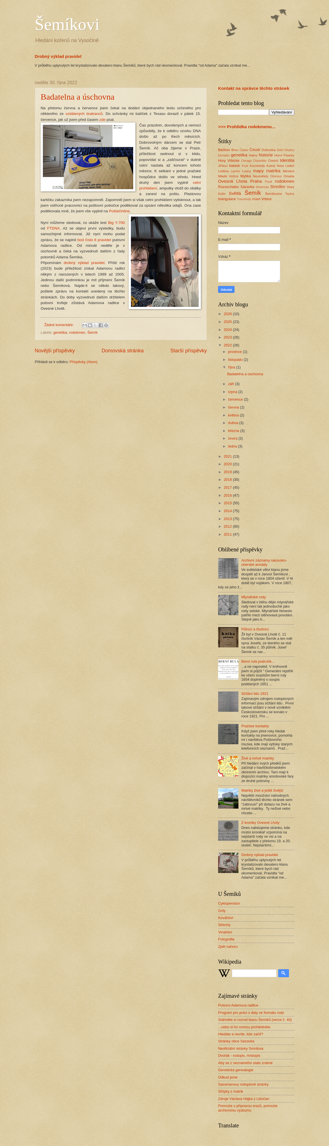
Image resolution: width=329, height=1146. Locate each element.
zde (102, 119)
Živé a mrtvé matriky (257, 758)
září (231, 384)
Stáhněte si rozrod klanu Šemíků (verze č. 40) (255, 1020)
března (234, 431)
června (234, 407)
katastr (234, 165)
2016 (228, 495)
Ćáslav (244, 150)
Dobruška (269, 150)
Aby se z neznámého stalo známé (245, 1063)
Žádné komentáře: (59, 325)
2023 (228, 337)
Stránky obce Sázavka (236, 1041)
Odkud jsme (228, 1077)
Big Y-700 (116, 223)
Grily (221, 911)
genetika (60, 332)
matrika (273, 170)
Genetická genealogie (235, 1070)
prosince (235, 352)
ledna (233, 446)
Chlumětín (259, 160)
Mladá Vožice (228, 176)
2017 (228, 487)
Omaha (289, 176)
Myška (245, 176)
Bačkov (224, 150)
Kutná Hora (275, 165)
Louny (246, 171)
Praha (256, 181)
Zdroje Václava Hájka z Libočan (243, 1099)
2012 (228, 526)
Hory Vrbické (229, 160)
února (233, 438)
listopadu (236, 359)
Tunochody (244, 199)
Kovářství (225, 918)
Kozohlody (257, 165)
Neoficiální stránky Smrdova (240, 1048)
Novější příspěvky (55, 350)
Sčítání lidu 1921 (254, 693)
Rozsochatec (228, 187)
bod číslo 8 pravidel (94, 240)
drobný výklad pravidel (84, 263)
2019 (228, 472)
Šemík (92, 332)
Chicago (246, 160)
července (236, 399)
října (232, 367)
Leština (223, 171)
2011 (228, 534)
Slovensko (262, 187)
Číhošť (254, 150)
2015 (228, 503)
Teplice (289, 193)
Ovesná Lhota (232, 181)
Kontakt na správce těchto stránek (253, 88)
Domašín (224, 155)
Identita (287, 160)
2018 (228, 479)
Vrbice (267, 199)
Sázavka (247, 187)
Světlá (235, 193)
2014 (228, 511)
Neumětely (260, 176)
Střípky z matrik (230, 1091)
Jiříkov (222, 165)
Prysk (268, 181)
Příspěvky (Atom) (84, 362)
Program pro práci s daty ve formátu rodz (251, 1012)
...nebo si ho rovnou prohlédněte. (244, 1027)
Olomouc (276, 176)
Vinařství (225, 932)
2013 (228, 519)
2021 (228, 456)
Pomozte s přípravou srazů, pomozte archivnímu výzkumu (247, 1108)
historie (266, 154)
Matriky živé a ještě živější (262, 790)
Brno (234, 150)
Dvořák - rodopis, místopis (239, 1055)
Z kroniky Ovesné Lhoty (260, 822)
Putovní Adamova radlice (238, 1005)
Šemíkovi (67, 24)
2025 (228, 322)
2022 (228, 345)
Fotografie (226, 939)
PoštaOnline (119, 211)
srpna (233, 392)
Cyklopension (229, 903)
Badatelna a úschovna (78, 96)
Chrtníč (273, 160)
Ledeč (289, 165)
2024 (228, 330)
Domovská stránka (123, 350)
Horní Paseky (284, 155)
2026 (228, 314)
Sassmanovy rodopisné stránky (243, 1084)
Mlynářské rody (253, 597)
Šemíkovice (273, 193)
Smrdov (277, 186)
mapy (258, 170)
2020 (228, 464)
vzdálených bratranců (84, 114)
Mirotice (288, 171)
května (234, 415)
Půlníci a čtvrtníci (255, 629)
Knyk (245, 165)
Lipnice (235, 171)
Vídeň (256, 199)
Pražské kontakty (255, 726)
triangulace (227, 199)
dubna (233, 423)
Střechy (224, 925)
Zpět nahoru (228, 946)
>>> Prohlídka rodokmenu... (246, 126)
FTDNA (53, 228)
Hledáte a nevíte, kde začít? (240, 1034)
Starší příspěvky (188, 350)
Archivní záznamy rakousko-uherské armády (264, 562)
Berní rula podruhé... (257, 661)
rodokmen (77, 332)
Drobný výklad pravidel (58, 56)
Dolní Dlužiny (285, 150)
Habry (253, 155)
